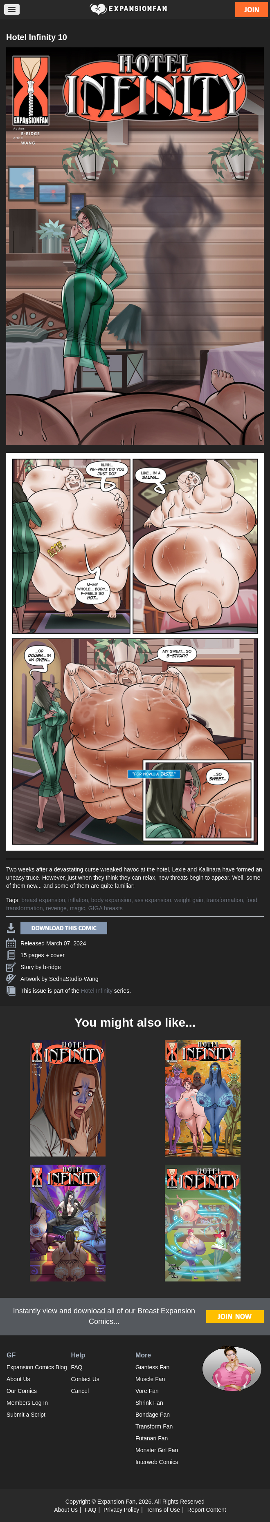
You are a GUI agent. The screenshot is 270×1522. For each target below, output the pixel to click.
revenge (56, 908)
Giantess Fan (152, 1367)
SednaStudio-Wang (74, 979)
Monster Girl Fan (156, 1450)
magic (77, 908)
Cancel (80, 1391)
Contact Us (85, 1379)
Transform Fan (154, 1426)
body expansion (111, 900)
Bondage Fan (152, 1414)
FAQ (77, 1367)
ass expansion (153, 900)
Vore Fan (147, 1391)
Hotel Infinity (96, 990)
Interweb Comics (156, 1462)
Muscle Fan (150, 1379)
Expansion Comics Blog (37, 1367)
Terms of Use (163, 1509)
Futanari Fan (151, 1438)
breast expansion (43, 900)
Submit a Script (26, 1414)
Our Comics (22, 1391)
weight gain (188, 900)
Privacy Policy (121, 1509)
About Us (18, 1379)
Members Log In (27, 1402)
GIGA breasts (105, 908)
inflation (78, 900)
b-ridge (52, 967)
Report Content (206, 1509)
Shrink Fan (149, 1402)
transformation (225, 900)
